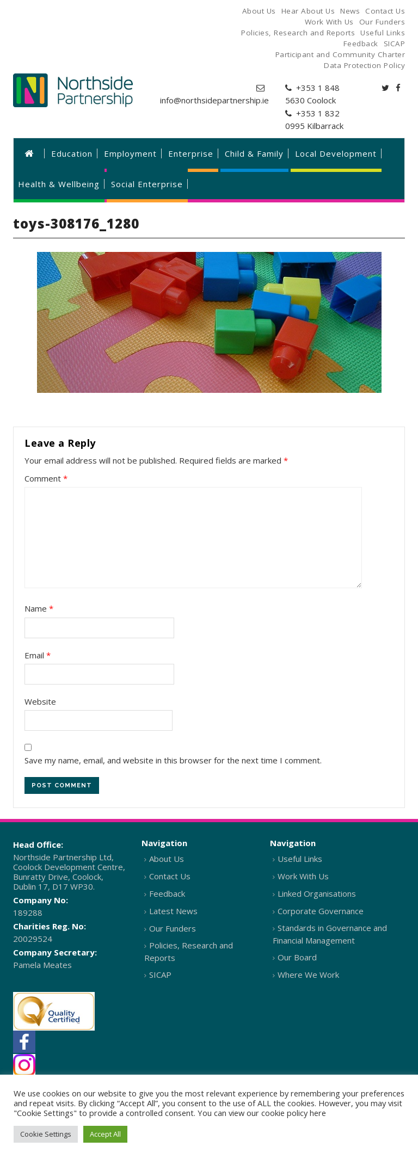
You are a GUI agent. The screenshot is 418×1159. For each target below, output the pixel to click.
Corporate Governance (321, 910)
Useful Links (300, 858)
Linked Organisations (317, 893)
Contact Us (169, 876)
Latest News (173, 910)
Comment (45, 478)
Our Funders (172, 928)
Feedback (167, 893)
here (318, 1112)
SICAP (160, 974)
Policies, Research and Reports (188, 951)
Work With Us (303, 876)
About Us (166, 858)
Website (40, 701)
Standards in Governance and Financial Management (330, 934)
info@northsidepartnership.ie (214, 100)
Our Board (297, 957)
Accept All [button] (105, 1134)
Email (37, 655)
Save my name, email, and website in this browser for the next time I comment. (173, 760)
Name (38, 608)
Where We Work (308, 974)
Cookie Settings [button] (45, 1134)
